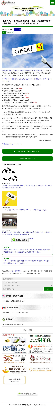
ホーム (11, 271)
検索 (48, 289)
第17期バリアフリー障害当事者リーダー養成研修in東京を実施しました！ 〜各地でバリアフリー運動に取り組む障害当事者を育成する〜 (27, 233)
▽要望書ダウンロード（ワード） (12, 144)
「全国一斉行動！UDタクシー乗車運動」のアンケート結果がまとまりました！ (25, 210)
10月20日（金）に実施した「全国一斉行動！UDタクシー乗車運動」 (23, 70)
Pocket (31, 238)
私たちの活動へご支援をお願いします (27, 151)
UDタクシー (10, 32)
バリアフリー (17, 29)
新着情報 (17, 271)
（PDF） (8, 81)
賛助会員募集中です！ (27, 158)
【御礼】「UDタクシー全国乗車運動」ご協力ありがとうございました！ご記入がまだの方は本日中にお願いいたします (27, 186)
